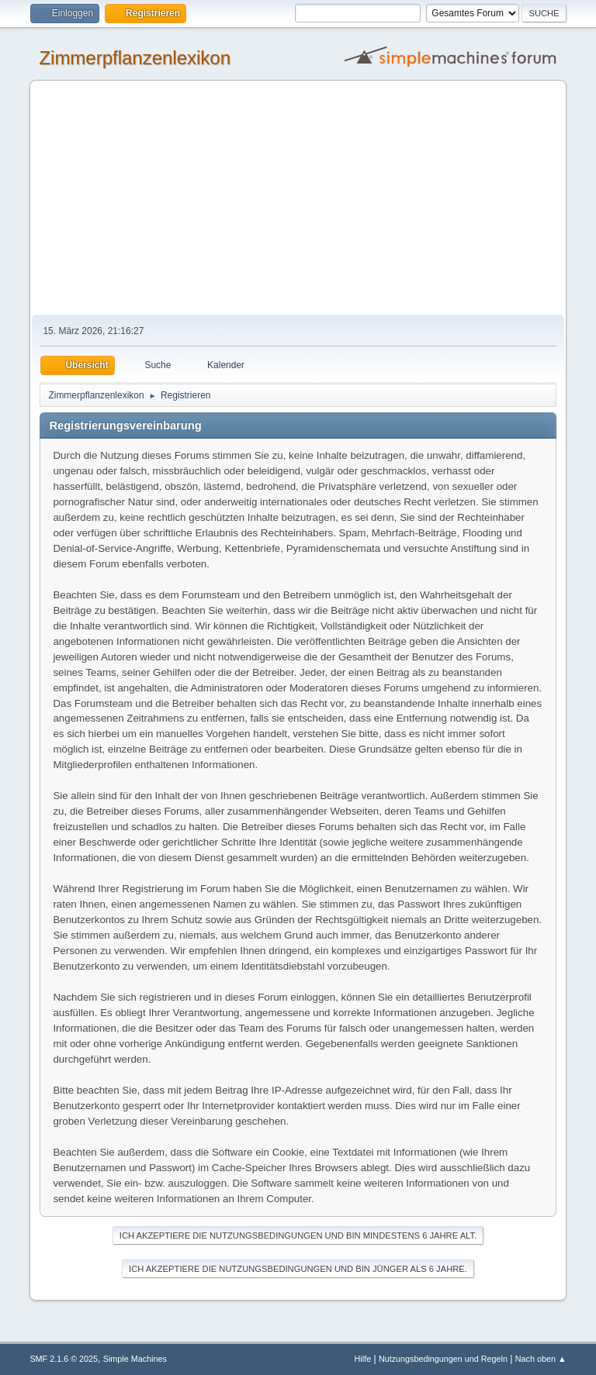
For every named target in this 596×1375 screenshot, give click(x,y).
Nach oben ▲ (541, 1358)
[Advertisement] (298, 198)
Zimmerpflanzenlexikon (134, 57)
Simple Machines (135, 1358)
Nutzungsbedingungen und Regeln (443, 1358)
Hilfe (363, 1358)
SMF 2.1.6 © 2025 (63, 1358)
